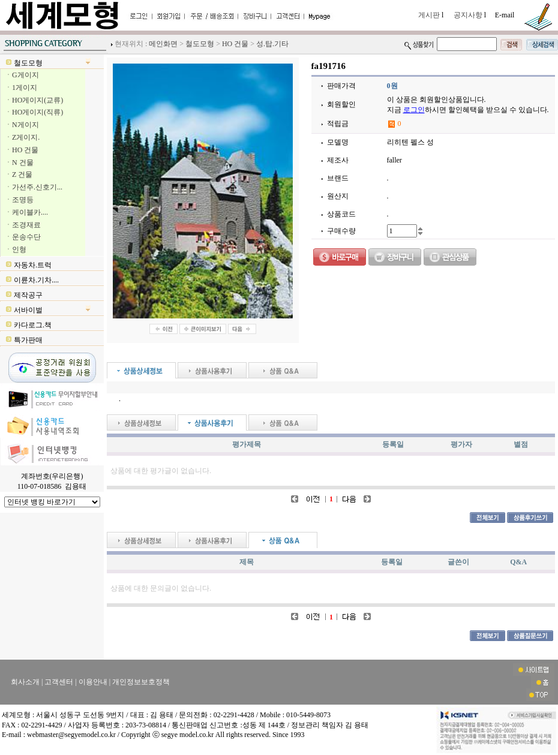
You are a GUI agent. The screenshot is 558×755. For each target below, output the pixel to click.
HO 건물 (235, 44)
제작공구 (28, 295)
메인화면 (163, 44)
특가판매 (28, 340)
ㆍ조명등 (19, 199)
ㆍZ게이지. (22, 137)
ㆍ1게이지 (21, 87)
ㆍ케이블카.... (26, 212)
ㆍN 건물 (19, 162)
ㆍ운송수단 (23, 237)
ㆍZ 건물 (18, 174)
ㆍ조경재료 (23, 225)
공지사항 (469, 15)
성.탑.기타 (272, 44)
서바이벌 (28, 310)
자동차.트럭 (33, 265)
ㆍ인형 (15, 249)
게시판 (430, 15)
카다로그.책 (33, 325)
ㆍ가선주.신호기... (33, 187)
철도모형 (199, 44)
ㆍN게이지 (22, 125)
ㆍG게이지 (22, 75)
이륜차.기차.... (36, 280)
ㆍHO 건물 (21, 150)
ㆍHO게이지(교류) (34, 100)
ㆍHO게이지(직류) (34, 112)
